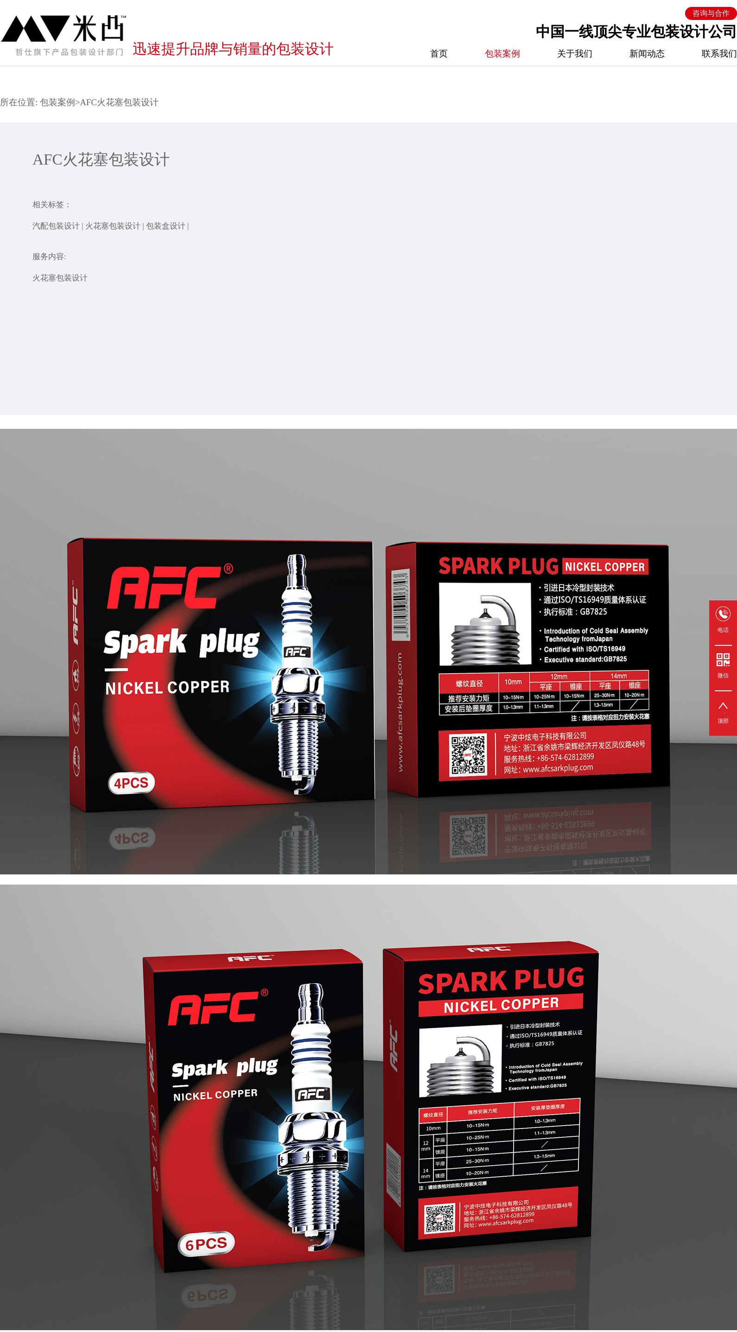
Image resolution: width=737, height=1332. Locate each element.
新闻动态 (647, 53)
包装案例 (502, 53)
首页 (439, 53)
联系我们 (719, 53)
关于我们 (574, 53)
